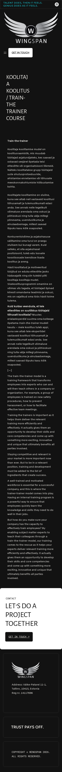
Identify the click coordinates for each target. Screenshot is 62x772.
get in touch (20, 52)
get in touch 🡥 (19, 636)
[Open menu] (5, 53)
